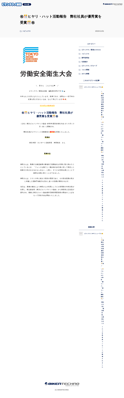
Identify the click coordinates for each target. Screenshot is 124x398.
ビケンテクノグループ (88, 66)
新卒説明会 (84, 59)
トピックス (84, 54)
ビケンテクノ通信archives (90, 50)
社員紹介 (83, 62)
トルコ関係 (84, 70)
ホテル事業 (84, 74)
